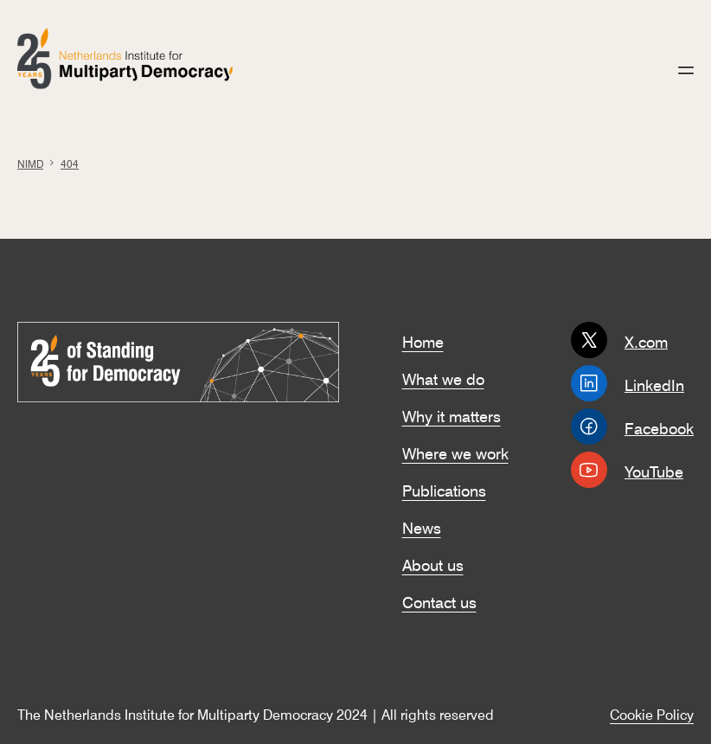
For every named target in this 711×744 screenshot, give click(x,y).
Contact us (439, 600)
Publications (444, 488)
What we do (443, 377)
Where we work (455, 451)
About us (433, 563)
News (421, 526)
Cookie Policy (652, 712)
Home (423, 340)
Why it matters (451, 414)
